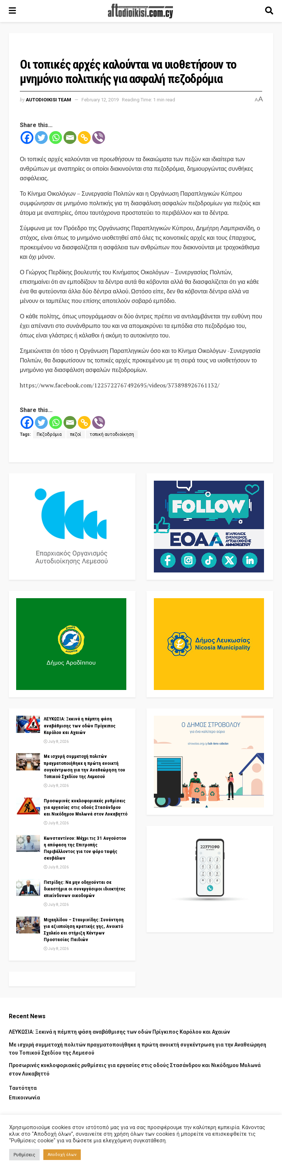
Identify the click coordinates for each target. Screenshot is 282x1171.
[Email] (70, 137)
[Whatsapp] (55, 137)
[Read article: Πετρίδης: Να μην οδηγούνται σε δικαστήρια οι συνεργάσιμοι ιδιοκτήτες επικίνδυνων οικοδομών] (28, 887)
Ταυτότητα (23, 1088)
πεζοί (75, 434)
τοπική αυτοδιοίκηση (112, 434)
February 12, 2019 (100, 99)
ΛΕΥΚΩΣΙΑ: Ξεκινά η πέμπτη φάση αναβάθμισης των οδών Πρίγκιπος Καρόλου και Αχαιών (80, 725)
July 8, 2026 (56, 742)
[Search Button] (269, 11)
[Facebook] (27, 137)
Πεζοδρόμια (49, 434)
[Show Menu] (12, 11)
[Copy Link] (84, 137)
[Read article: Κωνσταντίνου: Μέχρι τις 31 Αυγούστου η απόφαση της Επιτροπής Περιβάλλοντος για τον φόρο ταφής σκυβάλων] (28, 843)
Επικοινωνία (24, 1097)
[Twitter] (41, 137)
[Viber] (98, 137)
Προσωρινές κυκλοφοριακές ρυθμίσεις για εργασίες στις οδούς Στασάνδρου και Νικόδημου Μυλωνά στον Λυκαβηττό (85, 807)
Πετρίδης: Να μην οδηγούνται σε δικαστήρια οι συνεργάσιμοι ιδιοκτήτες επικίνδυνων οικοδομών (85, 888)
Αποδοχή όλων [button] (62, 1154)
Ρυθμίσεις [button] (24, 1154)
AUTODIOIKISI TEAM (48, 99)
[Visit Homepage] (140, 11)
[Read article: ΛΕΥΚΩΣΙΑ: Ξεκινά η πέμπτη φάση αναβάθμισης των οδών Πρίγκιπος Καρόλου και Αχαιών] (28, 724)
